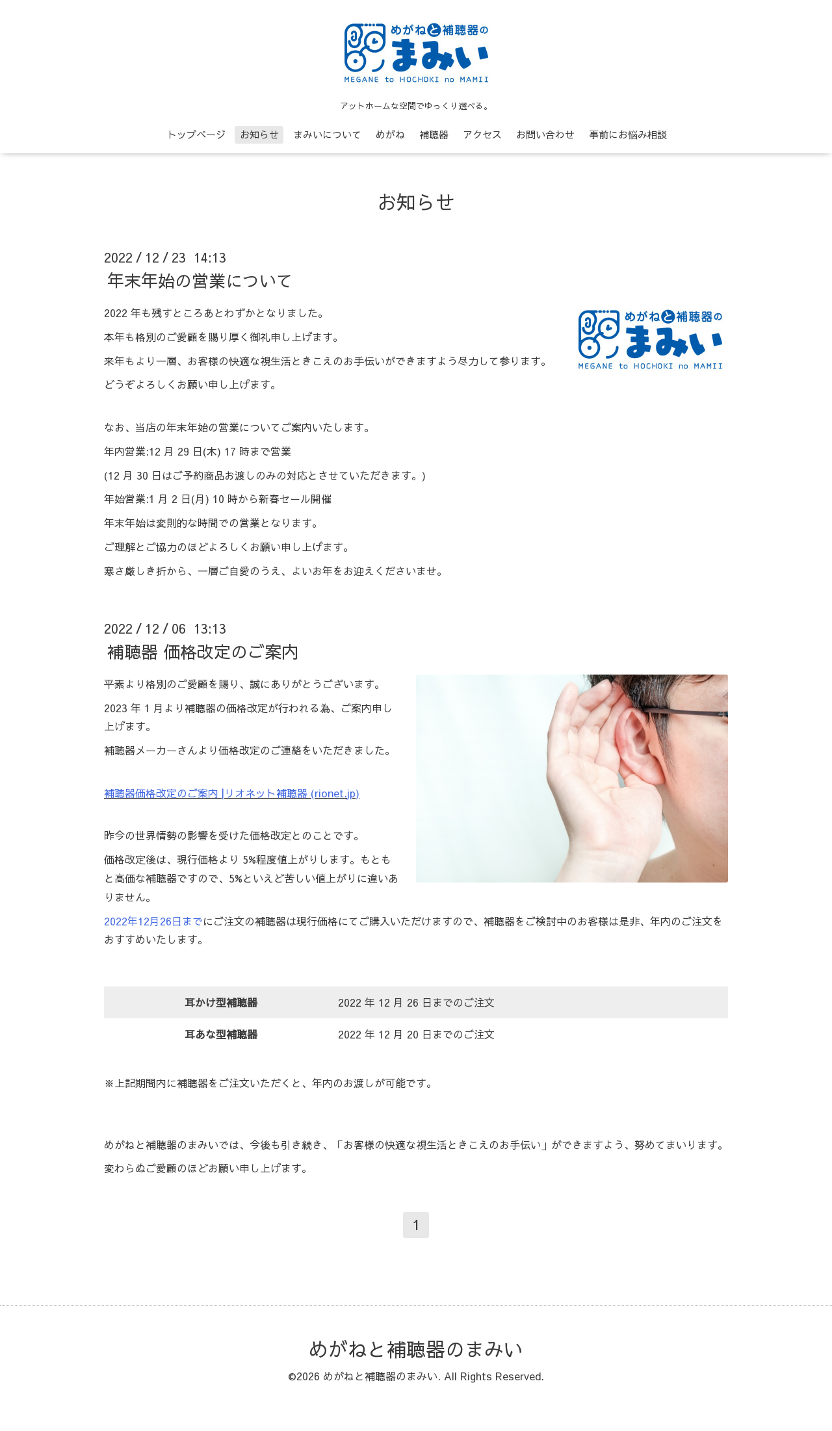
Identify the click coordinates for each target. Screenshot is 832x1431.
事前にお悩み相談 (628, 134)
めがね (390, 134)
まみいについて (327, 134)
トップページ (196, 134)
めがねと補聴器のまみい (416, 1348)
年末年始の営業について (200, 280)
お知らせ (259, 134)
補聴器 (433, 134)
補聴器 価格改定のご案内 (202, 651)
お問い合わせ (545, 134)
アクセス (482, 134)
